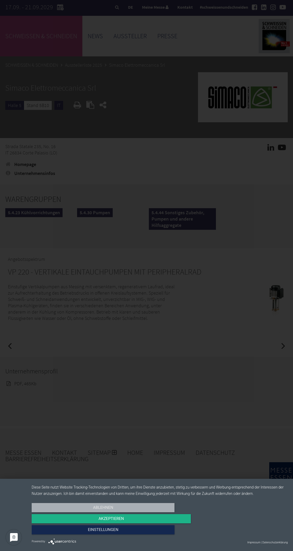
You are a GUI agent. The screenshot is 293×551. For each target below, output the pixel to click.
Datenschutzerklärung (275, 542)
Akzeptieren (159, 531)
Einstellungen (249, 531)
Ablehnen (70, 531)
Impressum (254, 542)
